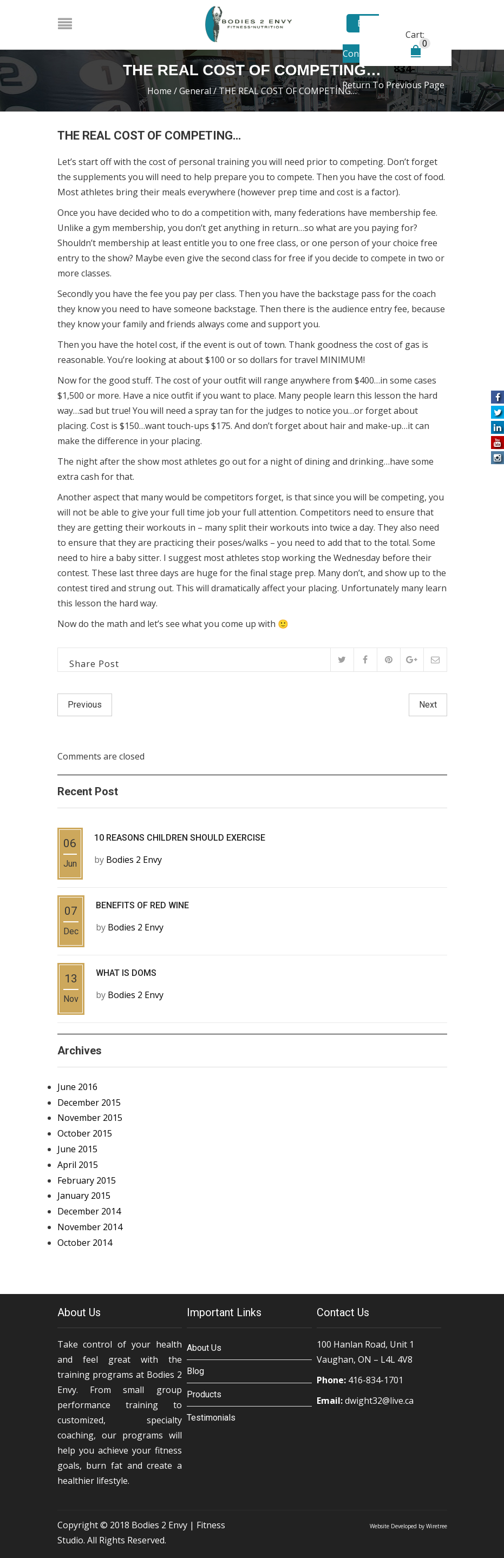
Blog (195, 1370)
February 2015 (86, 1180)
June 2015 (77, 1149)
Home (159, 91)
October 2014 (84, 1243)
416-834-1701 (375, 1379)
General (195, 91)
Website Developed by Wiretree (408, 1525)
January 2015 (83, 1195)
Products (204, 1394)
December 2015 (89, 1102)
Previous (85, 704)
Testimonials (211, 1417)
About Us (204, 1347)
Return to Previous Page (393, 85)
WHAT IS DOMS (126, 973)
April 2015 (77, 1165)
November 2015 (89, 1118)
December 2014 (89, 1211)
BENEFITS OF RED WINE (142, 905)
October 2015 (84, 1133)
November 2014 (89, 1227)
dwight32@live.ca (379, 1400)
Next (428, 704)
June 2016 (77, 1087)
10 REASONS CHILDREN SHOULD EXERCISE (179, 838)
